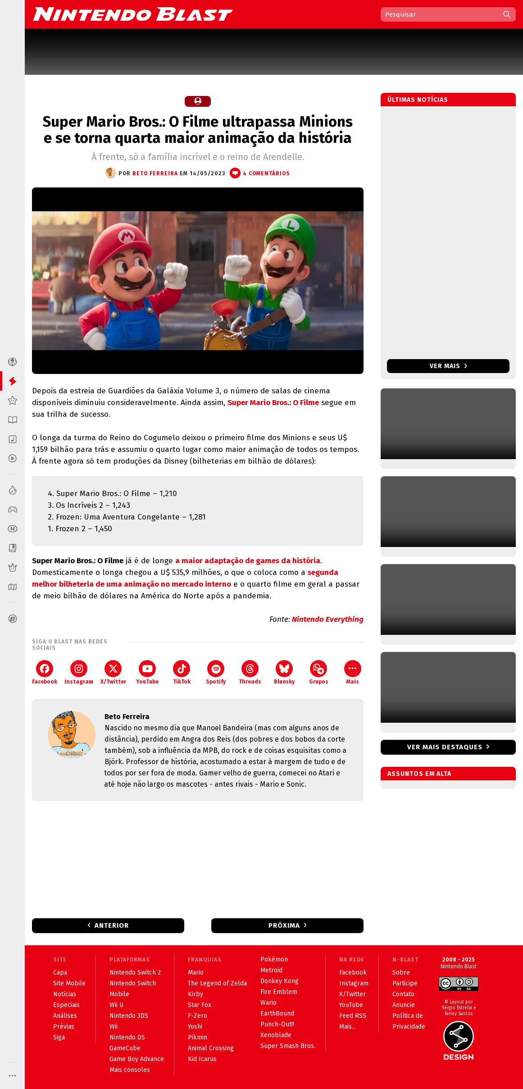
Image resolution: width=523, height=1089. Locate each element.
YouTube (147, 672)
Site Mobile (69, 983)
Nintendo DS (127, 1037)
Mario (196, 972)
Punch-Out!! (277, 1024)
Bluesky (284, 672)
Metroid (271, 970)
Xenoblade (275, 1035)
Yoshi (195, 1026)
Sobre (401, 972)
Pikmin (197, 1037)
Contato (403, 994)
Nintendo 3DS (128, 1016)
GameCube (125, 1048)
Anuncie (403, 1005)
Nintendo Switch (132, 983)
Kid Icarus (202, 1059)
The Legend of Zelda (217, 983)
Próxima (284, 925)
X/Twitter (113, 672)
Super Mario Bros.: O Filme (273, 402)
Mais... (347, 1026)
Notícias (64, 994)
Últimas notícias (417, 100)
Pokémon (274, 959)
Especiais (66, 1005)
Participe (405, 983)
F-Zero (197, 1016)
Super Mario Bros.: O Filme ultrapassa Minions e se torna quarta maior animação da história (198, 130)
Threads (250, 672)
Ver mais (448, 366)
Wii (113, 1026)
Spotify (216, 672)
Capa (60, 972)
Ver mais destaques (444, 747)
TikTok (182, 672)
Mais (352, 672)
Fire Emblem (278, 992)
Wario (268, 1003)
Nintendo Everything (328, 619)
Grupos (318, 672)
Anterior (112, 925)
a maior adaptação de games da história (247, 560)
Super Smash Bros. (287, 1046)
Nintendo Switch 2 (135, 972)
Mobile (119, 994)
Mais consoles (129, 1070)
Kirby (195, 994)
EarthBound (277, 1013)
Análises (65, 1016)
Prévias (63, 1026)
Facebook (44, 672)
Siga (59, 1037)
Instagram (78, 672)
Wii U (116, 1005)
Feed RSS (352, 1016)
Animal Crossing (211, 1048)
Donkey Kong (279, 981)
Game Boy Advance (136, 1059)
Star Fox (199, 1005)
